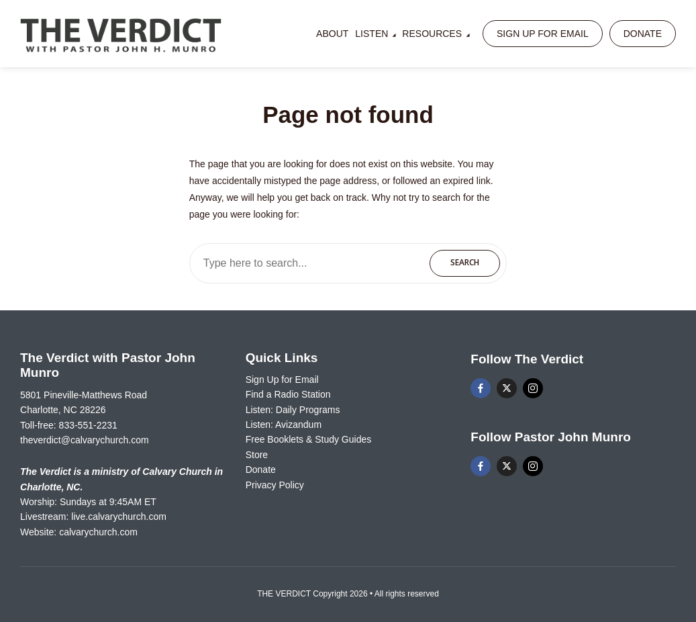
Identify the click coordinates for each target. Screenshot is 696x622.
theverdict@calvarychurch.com (84, 440)
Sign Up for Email (543, 33)
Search (464, 262)
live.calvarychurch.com (118, 516)
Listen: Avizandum (283, 424)
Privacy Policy (275, 485)
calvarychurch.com (98, 532)
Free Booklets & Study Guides (309, 439)
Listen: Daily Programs (293, 409)
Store (257, 454)
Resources (432, 33)
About (332, 33)
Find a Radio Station (288, 394)
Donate (643, 33)
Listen (371, 33)
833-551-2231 (88, 425)
